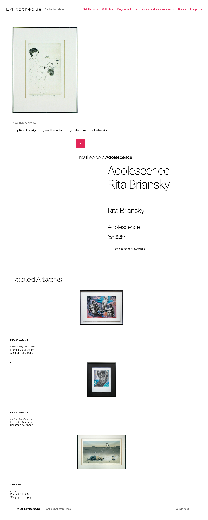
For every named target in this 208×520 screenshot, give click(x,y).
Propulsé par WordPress (57, 511)
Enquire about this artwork (130, 252)
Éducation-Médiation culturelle (157, 10)
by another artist (52, 133)
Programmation (125, 10)
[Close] (80, 146)
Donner (182, 10)
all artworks (99, 133)
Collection (107, 10)
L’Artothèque (89, 10)
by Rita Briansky (25, 133)
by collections (77, 133)
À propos (194, 10)
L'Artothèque (33, 511)
